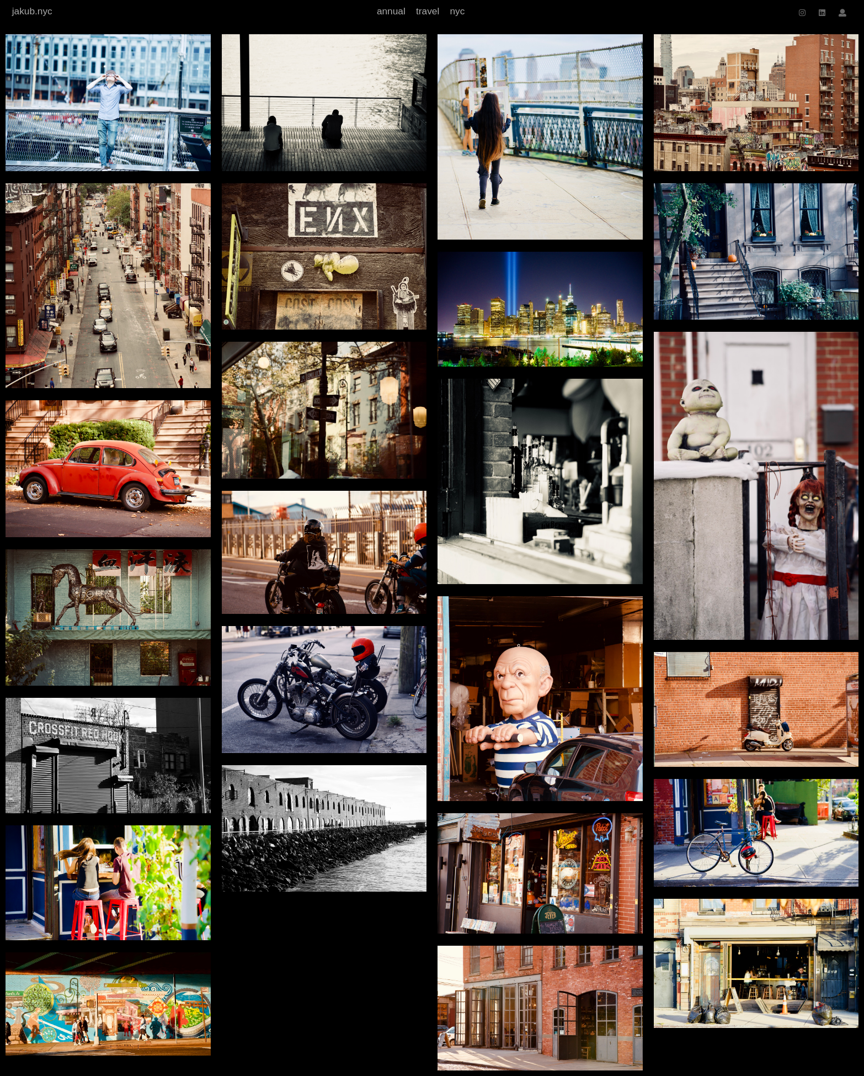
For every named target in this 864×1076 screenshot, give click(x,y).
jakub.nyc (32, 11)
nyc (457, 11)
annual (391, 11)
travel (427, 11)
